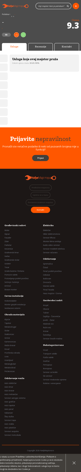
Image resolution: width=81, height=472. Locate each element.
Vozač (45, 350)
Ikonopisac (47, 368)
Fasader (7, 237)
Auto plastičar (10, 427)
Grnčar (7, 338)
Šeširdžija (47, 335)
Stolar (6, 330)
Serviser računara (50, 252)
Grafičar (46, 361)
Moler (6, 230)
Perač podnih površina (52, 271)
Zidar (6, 241)
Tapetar (7, 323)
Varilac (7, 256)
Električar (47, 230)
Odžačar (46, 275)
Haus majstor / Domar (52, 293)
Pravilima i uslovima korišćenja (30, 456)
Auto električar (10, 383)
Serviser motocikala (12, 435)
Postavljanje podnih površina (16, 278)
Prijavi (40, 157)
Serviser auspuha (11, 431)
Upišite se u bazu (40, 195)
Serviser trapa (10, 420)
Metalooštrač (10, 367)
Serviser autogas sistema (14, 398)
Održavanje (49, 258)
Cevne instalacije (13, 295)
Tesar (6, 267)
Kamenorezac (10, 341)
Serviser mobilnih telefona (54, 249)
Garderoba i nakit (52, 300)
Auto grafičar (9, 401)
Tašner (46, 312)
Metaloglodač (10, 364)
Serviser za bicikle (50, 372)
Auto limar (8, 387)
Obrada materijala (14, 314)
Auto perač (9, 409)
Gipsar (7, 234)
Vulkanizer (8, 413)
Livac (6, 356)
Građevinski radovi (15, 225)
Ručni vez (47, 327)
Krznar (45, 331)
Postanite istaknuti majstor (40, 202)
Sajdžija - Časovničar (51, 316)
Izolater (7, 263)
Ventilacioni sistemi (12, 308)
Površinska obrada (12, 353)
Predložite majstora (40, 187)
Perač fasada (48, 289)
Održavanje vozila (14, 378)
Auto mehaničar (11, 394)
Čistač (45, 267)
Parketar (8, 245)
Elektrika (48, 225)
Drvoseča (47, 282)
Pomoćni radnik (10, 274)
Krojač (45, 305)
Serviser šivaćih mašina (52, 338)
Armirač (7, 286)
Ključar (7, 319)
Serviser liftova (49, 237)
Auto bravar (9, 390)
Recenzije (40, 46)
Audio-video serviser (51, 245)
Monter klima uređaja (52, 241)
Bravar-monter (10, 289)
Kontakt (67, 46)
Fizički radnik (48, 357)
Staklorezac (9, 334)
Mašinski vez (48, 324)
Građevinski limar (11, 252)
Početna (5, 14)
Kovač (7, 349)
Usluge (14, 46)
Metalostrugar (10, 327)
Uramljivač (8, 360)
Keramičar (8, 249)
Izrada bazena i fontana (14, 271)
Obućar (46, 309)
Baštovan (47, 278)
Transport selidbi (50, 353)
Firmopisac (47, 365)
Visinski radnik (48, 286)
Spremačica (48, 264)
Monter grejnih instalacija (15, 304)
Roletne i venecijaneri (52, 383)
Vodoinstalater (10, 301)
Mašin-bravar (9, 345)
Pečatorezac (9, 371)
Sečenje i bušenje (11, 282)
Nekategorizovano (53, 345)
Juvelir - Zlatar (48, 320)
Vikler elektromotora (51, 234)
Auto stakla (9, 424)
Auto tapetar (9, 405)
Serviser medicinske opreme (54, 379)
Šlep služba (9, 416)
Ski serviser (47, 376)
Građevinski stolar (11, 260)
